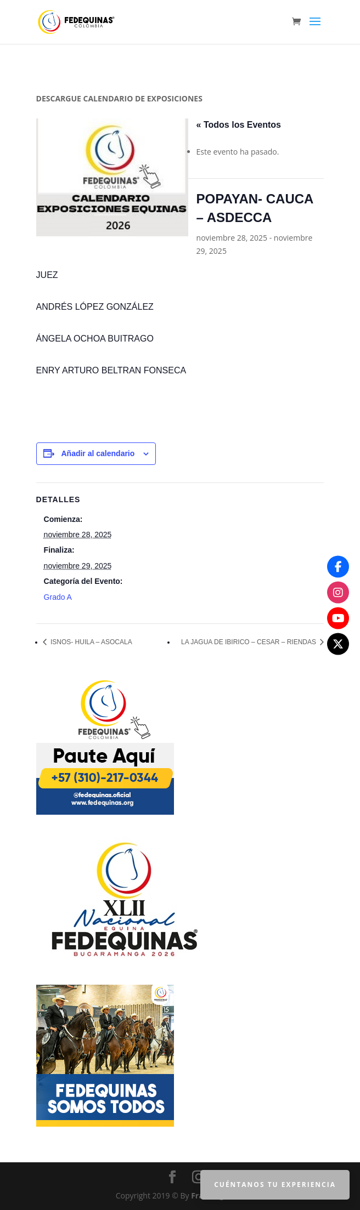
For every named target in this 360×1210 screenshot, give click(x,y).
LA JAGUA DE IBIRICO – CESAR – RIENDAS (249, 642)
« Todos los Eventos (238, 124)
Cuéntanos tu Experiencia (275, 1184)
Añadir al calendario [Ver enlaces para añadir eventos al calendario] (97, 453)
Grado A (58, 597)
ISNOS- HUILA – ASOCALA (90, 642)
